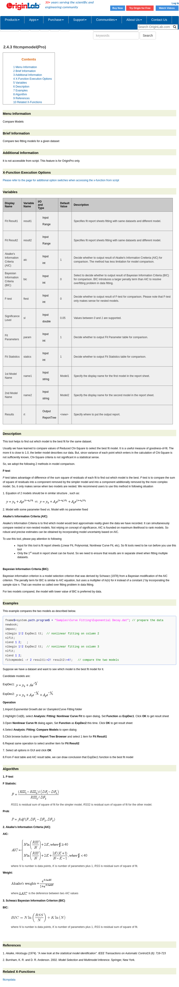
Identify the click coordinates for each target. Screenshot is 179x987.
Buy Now (117, 8)
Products (12, 20)
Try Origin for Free (140, 8)
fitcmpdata (9, 979)
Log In (175, 3)
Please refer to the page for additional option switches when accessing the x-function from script (61, 180)
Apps (34, 20)
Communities (106, 20)
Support (80, 20)
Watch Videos (167, 8)
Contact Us (159, 20)
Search (148, 35)
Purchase (56, 20)
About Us (134, 20)
